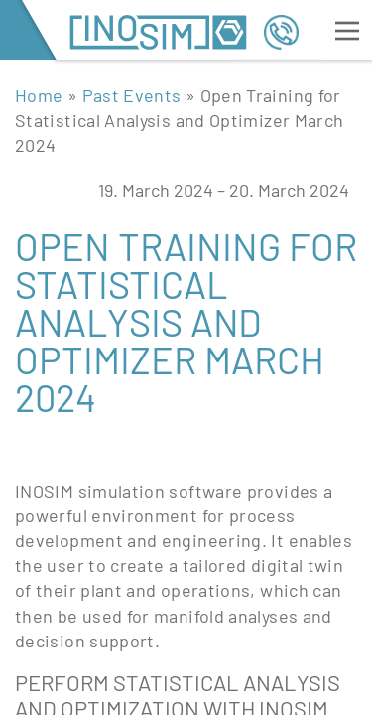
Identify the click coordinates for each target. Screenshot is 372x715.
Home (38, 95)
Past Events (132, 95)
